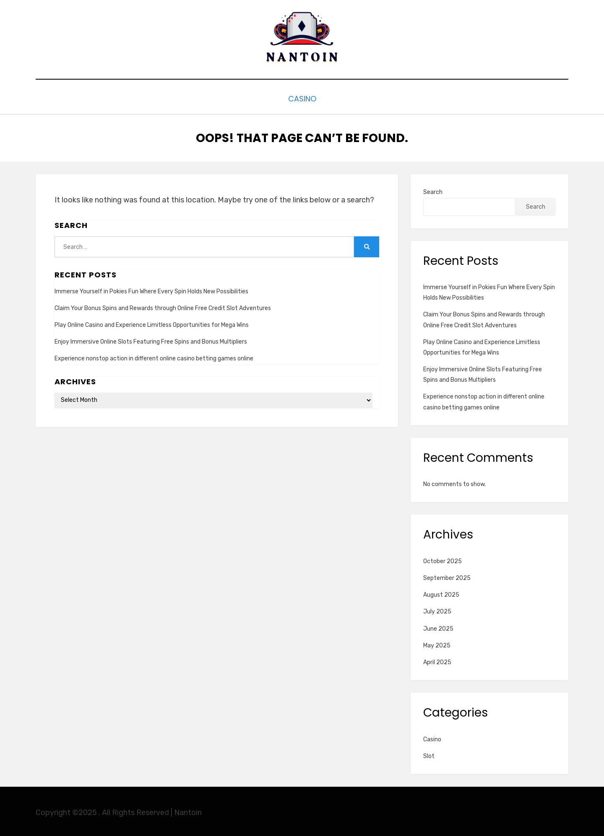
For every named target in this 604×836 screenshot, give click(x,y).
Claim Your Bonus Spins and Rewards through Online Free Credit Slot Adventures (163, 306)
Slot (429, 754)
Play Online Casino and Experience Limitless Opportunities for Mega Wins (152, 322)
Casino (302, 97)
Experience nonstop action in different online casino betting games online (154, 356)
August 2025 (441, 592)
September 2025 (447, 576)
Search (433, 190)
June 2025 (438, 626)
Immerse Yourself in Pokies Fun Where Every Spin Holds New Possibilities (151, 289)
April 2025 (437, 660)
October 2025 (442, 559)
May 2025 (436, 643)
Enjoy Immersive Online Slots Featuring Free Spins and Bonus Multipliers (151, 339)
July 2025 (437, 609)
